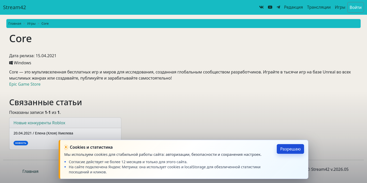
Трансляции (319, 7)
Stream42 (14, 7)
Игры (340, 7)
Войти (356, 7)
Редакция (293, 7)
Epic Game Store (25, 84)
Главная (14, 23)
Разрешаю (290, 149)
